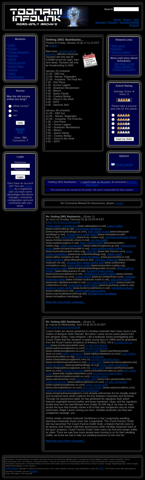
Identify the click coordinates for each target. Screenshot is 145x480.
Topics (127, 19)
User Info (52, 222)
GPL (101, 468)
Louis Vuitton (128, 353)
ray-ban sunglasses (96, 348)
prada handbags (55, 365)
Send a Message (69, 222)
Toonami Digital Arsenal (129, 24)
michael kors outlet (73, 370)
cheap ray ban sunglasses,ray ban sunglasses (72, 390)
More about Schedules (117, 47)
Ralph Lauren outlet (96, 384)
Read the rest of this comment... (65, 302)
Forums (112, 22)
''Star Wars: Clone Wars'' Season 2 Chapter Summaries (124, 66)
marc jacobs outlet (86, 379)
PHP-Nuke (11, 468)
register (119, 203)
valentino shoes (99, 376)
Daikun (53, 45)
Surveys (13, 69)
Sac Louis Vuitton (92, 387)
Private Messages (18, 52)
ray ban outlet (95, 362)
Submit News (16, 66)
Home (117, 19)
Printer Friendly (124, 164)
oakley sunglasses (72, 353)
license (33, 471)
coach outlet (92, 350)
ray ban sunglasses (96, 345)
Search (12, 59)
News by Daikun (121, 52)
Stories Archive (16, 62)
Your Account (15, 76)
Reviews (13, 55)
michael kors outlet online (107, 373)
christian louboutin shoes (105, 359)
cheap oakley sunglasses (89, 356)
